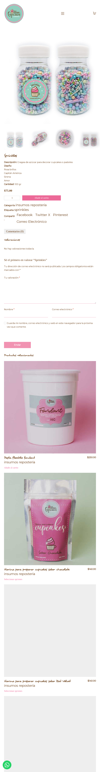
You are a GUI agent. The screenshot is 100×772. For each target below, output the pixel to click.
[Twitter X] (42, 215)
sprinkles (21, 210)
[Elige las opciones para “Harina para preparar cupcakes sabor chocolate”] (13, 579)
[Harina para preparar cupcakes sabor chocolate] (50, 519)
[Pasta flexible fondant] (50, 407)
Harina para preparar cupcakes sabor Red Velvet (37, 681)
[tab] (14, 231)
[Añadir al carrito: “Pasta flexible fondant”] (11, 468)
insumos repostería (31, 205)
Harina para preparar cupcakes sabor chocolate (37, 569)
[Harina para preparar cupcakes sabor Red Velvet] (50, 630)
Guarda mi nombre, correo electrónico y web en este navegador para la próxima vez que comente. (50, 325)
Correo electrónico (63, 309)
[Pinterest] (60, 215)
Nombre (9, 309)
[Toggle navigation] (74, 13)
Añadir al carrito (42, 198)
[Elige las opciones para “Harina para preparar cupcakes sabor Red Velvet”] (13, 691)
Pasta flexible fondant (19, 458)
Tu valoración (12, 277)
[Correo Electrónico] (32, 222)
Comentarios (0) (14, 231)
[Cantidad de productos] (12, 198)
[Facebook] (25, 215)
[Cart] (94, 13)
